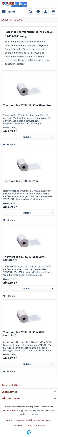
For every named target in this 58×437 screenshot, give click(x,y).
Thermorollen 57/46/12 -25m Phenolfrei (27, 105)
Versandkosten (9, 410)
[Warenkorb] (53, 11)
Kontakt (9, 420)
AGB (30, 425)
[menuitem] (8, 11)
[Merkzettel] (38, 11)
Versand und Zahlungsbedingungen (33, 420)
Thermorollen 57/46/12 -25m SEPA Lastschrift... (24, 334)
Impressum (40, 425)
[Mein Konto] (45, 11)
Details (38, 137)
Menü (8, 11)
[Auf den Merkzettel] (9, 144)
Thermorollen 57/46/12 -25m (20, 181)
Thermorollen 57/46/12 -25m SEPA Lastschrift (24, 258)
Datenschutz (18, 425)
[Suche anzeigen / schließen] (30, 11)
